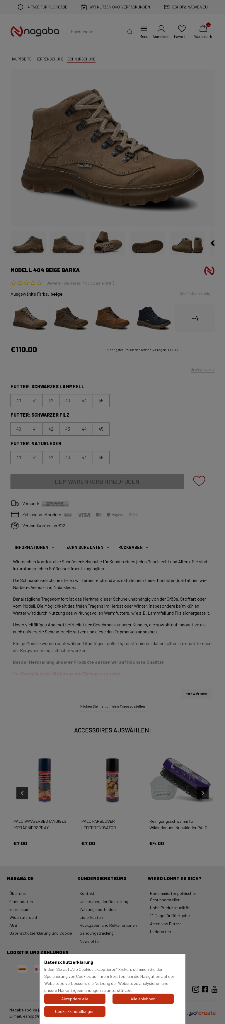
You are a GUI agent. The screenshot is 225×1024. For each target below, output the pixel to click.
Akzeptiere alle (74, 998)
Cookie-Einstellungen (75, 1011)
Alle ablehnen (143, 998)
